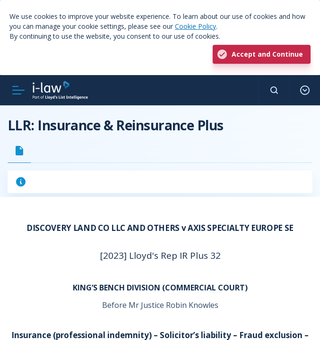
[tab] (19, 150)
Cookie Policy (195, 26)
